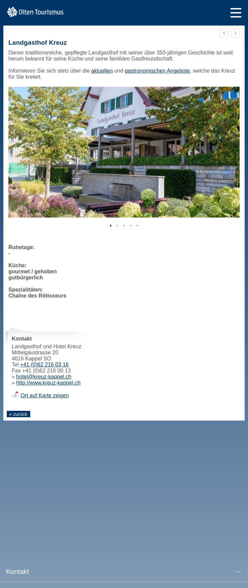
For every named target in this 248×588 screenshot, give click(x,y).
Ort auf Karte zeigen (44, 395)
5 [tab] (137, 225)
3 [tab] (124, 225)
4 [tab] (130, 225)
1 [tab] (110, 225)
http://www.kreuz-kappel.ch (48, 383)
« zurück (18, 414)
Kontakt (17, 571)
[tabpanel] (124, 152)
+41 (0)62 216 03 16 (44, 364)
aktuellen (102, 71)
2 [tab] (117, 225)
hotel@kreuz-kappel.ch (43, 377)
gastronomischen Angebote (157, 71)
